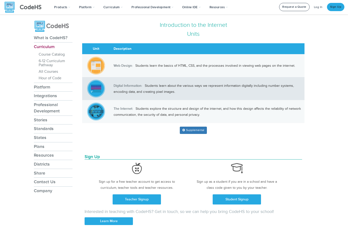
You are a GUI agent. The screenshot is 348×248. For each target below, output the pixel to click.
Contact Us (45, 181)
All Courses (48, 71)
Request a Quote (294, 7)
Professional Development (47, 108)
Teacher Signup (137, 199)
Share (39, 173)
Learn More (109, 221)
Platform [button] (87, 7)
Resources (44, 155)
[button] (62, 7)
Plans (39, 146)
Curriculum (44, 46)
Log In (318, 7)
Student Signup (236, 199)
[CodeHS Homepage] (25, 7)
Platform (42, 87)
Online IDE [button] (191, 7)
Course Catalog (52, 54)
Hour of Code (50, 78)
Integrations (45, 95)
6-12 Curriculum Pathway (52, 62)
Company (43, 190)
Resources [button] (219, 7)
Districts (42, 164)
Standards (44, 128)
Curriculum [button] (113, 7)
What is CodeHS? (50, 37)
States (40, 137)
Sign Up (335, 7)
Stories (40, 120)
